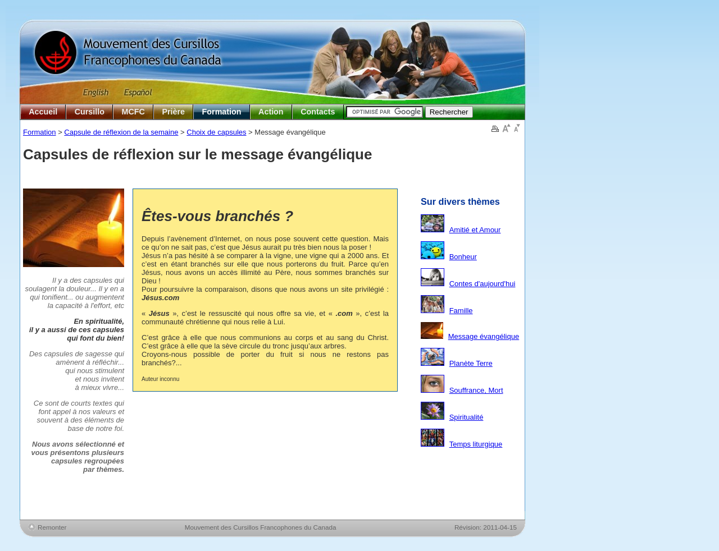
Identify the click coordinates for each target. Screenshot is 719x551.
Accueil (43, 111)
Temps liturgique (476, 444)
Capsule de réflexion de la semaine (121, 132)
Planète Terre (471, 363)
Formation (222, 111)
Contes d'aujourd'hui (482, 283)
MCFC (133, 111)
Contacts (318, 111)
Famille (461, 310)
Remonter (52, 527)
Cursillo (89, 111)
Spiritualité (466, 417)
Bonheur (463, 256)
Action (270, 111)
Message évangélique (483, 336)
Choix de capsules (216, 132)
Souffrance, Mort (476, 390)
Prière (173, 111)
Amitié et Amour (475, 230)
